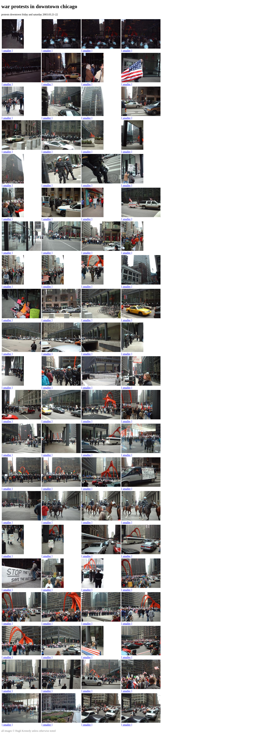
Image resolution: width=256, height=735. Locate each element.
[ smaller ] (7, 50)
